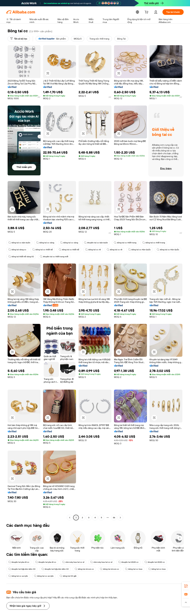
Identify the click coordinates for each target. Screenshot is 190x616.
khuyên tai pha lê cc (18, 562)
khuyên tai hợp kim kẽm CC (21, 569)
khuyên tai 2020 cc (124, 562)
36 (114, 517)
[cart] (149, 12)
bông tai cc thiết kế (41, 249)
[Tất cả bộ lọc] (18, 38)
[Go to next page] (120, 517)
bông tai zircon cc (82, 569)
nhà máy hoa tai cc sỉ (71, 562)
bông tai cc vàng (43, 242)
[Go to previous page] (70, 517)
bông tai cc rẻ (89, 249)
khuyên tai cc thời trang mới (52, 256)
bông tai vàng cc (16, 249)
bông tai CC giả (66, 576)
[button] (186, 602)
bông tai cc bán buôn (18, 242)
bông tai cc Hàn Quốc (134, 249)
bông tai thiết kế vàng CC (20, 256)
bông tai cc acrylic (17, 576)
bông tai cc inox (130, 569)
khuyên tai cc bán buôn (93, 242)
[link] (186, 586)
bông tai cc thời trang (121, 242)
